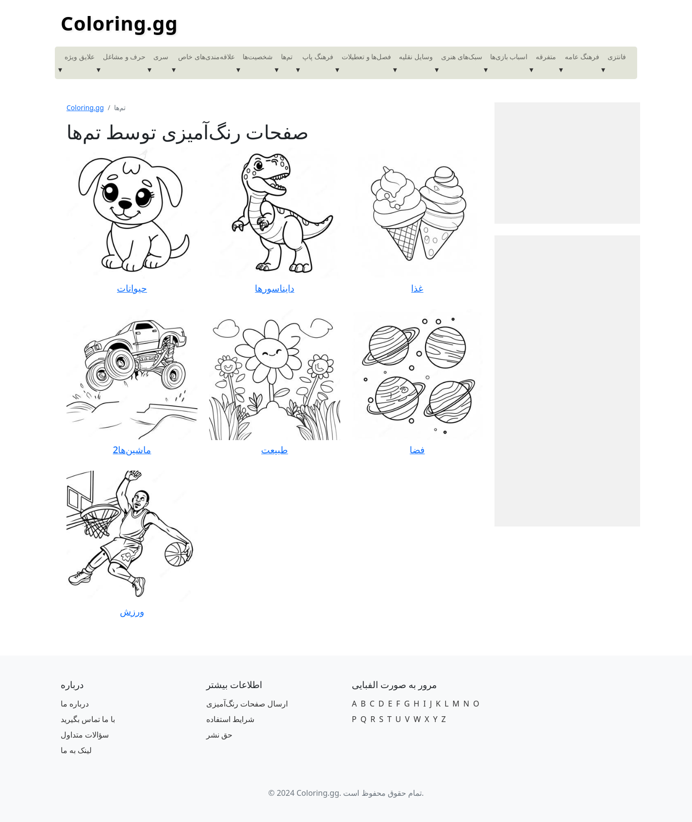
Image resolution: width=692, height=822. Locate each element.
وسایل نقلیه (416, 56)
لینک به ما (76, 750)
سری (160, 56)
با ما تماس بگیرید (88, 719)
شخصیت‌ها (258, 56)
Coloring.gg (119, 23)
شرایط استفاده (230, 719)
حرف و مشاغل (124, 56)
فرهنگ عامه (582, 56)
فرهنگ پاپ (317, 56)
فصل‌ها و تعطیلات (366, 56)
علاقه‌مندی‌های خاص (206, 56)
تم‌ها (287, 56)
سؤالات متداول (85, 734)
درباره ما (75, 703)
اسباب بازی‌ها (509, 56)
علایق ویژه (80, 56)
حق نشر (219, 734)
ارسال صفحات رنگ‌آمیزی (247, 703)
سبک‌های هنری (461, 56)
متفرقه (546, 56)
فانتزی (617, 56)
